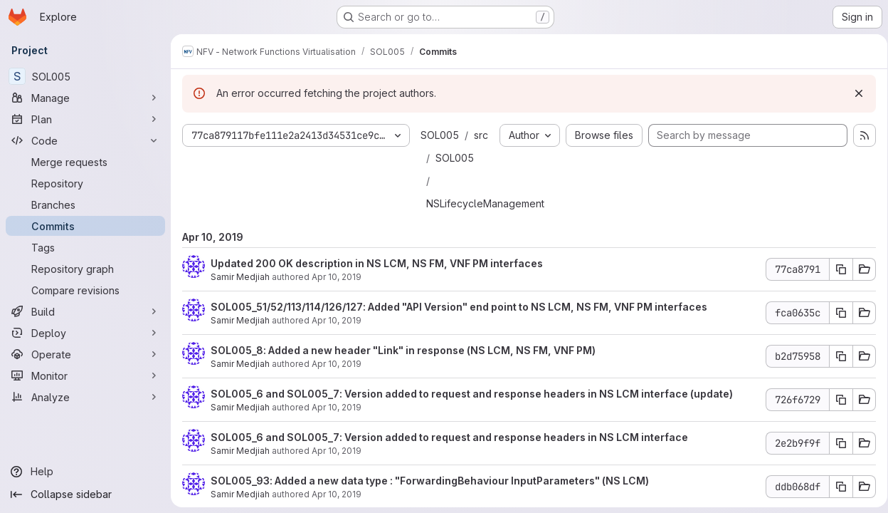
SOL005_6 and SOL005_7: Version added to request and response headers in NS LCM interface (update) (472, 394)
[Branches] (85, 204)
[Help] (85, 472)
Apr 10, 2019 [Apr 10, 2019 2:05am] (336, 363)
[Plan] (85, 119)
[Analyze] (85, 397)
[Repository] (85, 183)
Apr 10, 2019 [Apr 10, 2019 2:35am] (336, 276)
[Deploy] (85, 333)
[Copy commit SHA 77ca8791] (836, 269)
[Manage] (85, 98)
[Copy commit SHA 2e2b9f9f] (836, 443)
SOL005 (440, 135)
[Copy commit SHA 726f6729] (836, 399)
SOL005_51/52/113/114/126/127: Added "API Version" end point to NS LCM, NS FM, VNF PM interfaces (459, 307)
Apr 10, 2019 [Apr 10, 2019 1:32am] (336, 450)
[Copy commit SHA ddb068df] (836, 486)
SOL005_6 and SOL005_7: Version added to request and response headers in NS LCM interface (449, 437)
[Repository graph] (85, 269)
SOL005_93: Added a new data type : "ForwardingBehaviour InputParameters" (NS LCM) (430, 481)
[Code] (85, 140)
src (481, 135)
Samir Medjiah (240, 276)
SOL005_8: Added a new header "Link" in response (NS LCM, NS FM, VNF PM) (403, 350)
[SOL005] (85, 76)
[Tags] (85, 247)
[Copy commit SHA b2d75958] (836, 356)
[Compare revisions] (85, 290)
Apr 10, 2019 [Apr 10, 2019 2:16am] (336, 320)
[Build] (85, 311)
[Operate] (85, 354)
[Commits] (85, 226)
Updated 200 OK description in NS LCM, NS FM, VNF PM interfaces (377, 263)
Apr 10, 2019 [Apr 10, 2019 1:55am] (336, 407)
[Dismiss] (853, 93)
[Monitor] (85, 375)
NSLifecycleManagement (485, 203)
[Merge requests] (85, 162)
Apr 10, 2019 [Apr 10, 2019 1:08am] (336, 494)
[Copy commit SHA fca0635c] (836, 312)
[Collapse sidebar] (85, 494)
